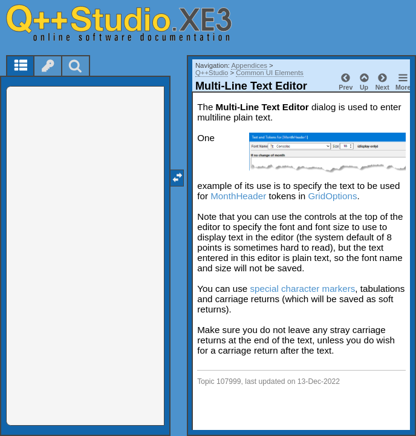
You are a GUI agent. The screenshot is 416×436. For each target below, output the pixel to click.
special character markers (302, 288)
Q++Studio (211, 72)
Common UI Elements (269, 72)
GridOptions (332, 196)
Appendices (249, 65)
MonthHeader (238, 196)
